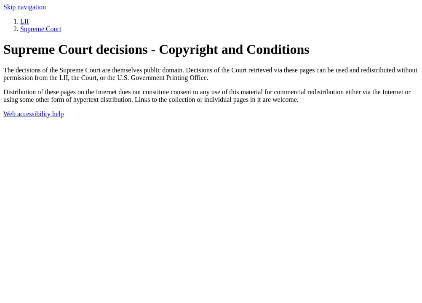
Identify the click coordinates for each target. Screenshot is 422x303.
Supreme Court (40, 28)
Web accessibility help (33, 113)
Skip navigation (24, 7)
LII (24, 21)
